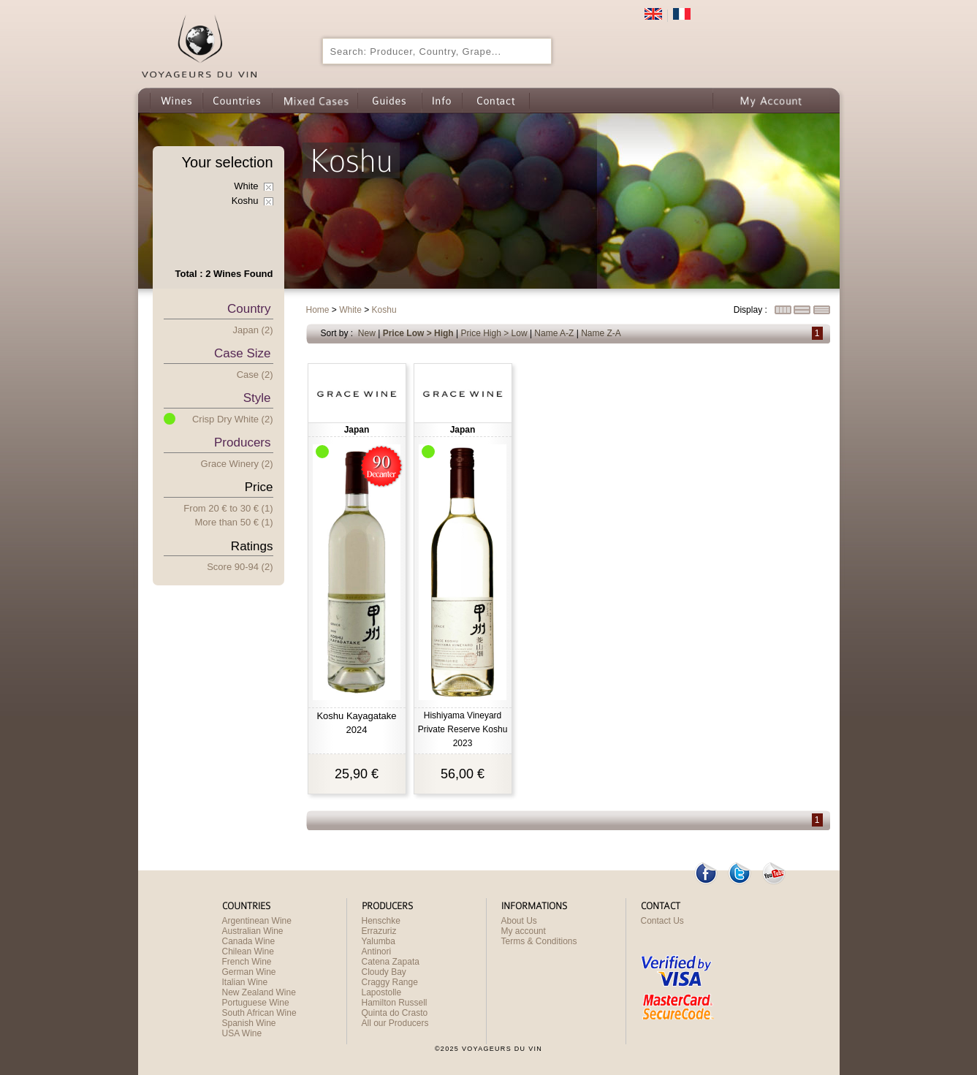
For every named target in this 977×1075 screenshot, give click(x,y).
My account (523, 931)
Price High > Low (494, 333)
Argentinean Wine (257, 921)
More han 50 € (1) (234, 522)
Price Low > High (418, 333)
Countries (237, 100)
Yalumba (378, 941)
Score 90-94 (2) (240, 566)
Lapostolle (382, 992)
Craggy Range (390, 982)
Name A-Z (554, 333)
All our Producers (395, 1023)
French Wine (247, 962)
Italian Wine (245, 982)
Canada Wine (248, 941)
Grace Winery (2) (237, 463)
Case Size (242, 353)
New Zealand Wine (259, 992)
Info (442, 100)
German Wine (249, 972)
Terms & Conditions (539, 941)
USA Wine (242, 1033)
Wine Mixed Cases (314, 100)
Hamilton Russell (394, 1003)
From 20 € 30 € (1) (228, 508)
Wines (176, 100)
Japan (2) (253, 329)
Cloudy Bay (384, 972)
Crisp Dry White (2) (232, 419)
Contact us (496, 100)
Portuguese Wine (255, 1003)
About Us (519, 921)
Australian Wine (253, 931)
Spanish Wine (249, 1023)
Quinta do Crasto (395, 1013)
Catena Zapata (390, 962)
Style (257, 398)
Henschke (381, 921)
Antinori (377, 951)
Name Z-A (601, 333)
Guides (389, 100)
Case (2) (255, 374)
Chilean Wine (248, 951)
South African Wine (259, 1013)
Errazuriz (379, 931)
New (367, 333)
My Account (770, 100)
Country (249, 309)
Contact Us (662, 921)
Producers (242, 442)
